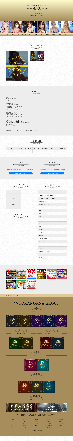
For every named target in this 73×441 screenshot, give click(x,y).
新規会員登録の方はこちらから (20, 173)
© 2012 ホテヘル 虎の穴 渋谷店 (36, 430)
